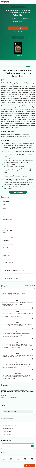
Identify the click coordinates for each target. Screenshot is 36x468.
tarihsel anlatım (26, 136)
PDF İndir (18, 28)
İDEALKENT (18, 56)
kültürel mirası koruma (16, 136)
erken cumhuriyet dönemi (18, 134)
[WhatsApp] (11, 458)
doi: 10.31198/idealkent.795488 (12, 336)
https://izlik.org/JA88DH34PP (10, 278)
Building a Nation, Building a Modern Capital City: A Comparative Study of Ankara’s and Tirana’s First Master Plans (17, 391)
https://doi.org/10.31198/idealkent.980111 (9, 397)
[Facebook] (4, 458)
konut (8, 136)
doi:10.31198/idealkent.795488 (8, 305)
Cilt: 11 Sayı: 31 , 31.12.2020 (10, 411)
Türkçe (28, 1)
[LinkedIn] (25, 458)
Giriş (33, 1)
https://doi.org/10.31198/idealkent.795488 (13, 270)
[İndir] (32, 446)
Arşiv (3, 405)
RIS (26, 285)
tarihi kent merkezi (6, 134)
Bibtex (32, 285)
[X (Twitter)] (18, 458)
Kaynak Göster (18, 31)
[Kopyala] (32, 297)
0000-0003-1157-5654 (7, 230)
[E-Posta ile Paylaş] (32, 458)
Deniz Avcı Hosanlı (17, 21)
